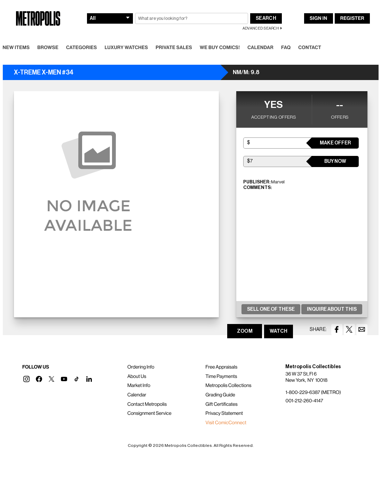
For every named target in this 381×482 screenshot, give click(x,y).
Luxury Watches (126, 47)
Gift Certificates (222, 404)
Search (266, 18)
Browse (47, 47)
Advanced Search (261, 28)
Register (352, 18)
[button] (26, 379)
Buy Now (335, 161)
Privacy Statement (224, 413)
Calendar (260, 47)
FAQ (286, 47)
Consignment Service (149, 413)
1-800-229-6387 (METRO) (313, 392)
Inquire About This (332, 309)
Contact (309, 47)
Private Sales (174, 47)
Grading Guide (220, 395)
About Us (136, 376)
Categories (81, 47)
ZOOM (245, 331)
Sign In (318, 18)
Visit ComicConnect (226, 422)
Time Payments (221, 376)
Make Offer (335, 143)
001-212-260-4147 (304, 400)
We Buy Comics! (220, 47)
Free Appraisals (222, 367)
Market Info (138, 385)
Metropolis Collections (229, 385)
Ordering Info (140, 367)
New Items (16, 47)
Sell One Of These (271, 309)
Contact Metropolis (147, 404)
